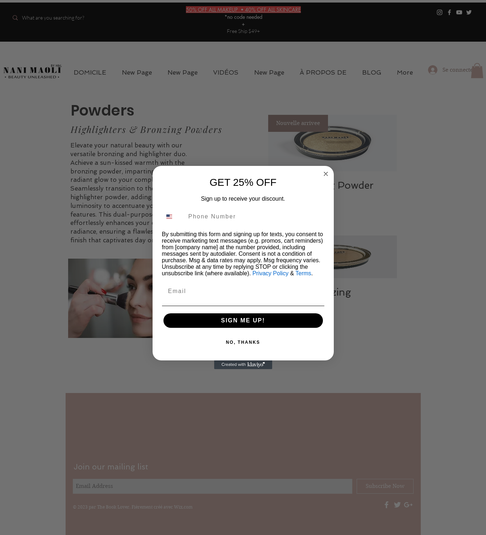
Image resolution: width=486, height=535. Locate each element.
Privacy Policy (270, 273)
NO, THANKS (243, 342)
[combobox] (173, 216)
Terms (303, 273)
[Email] (243, 291)
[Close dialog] (325, 174)
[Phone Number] (254, 216)
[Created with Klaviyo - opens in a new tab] (243, 364)
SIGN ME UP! (243, 320)
